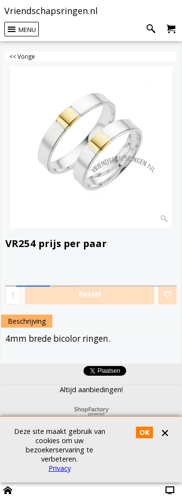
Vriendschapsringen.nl (51, 11)
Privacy (60, 468)
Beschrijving (27, 321)
